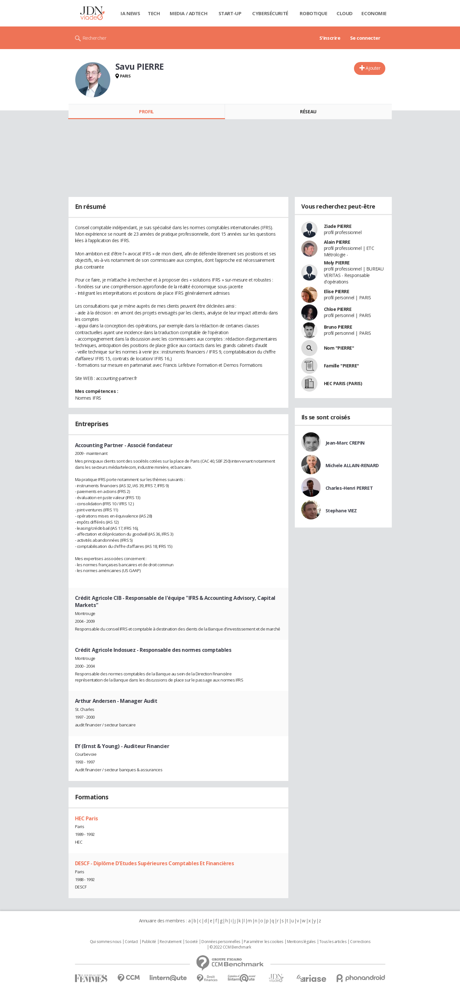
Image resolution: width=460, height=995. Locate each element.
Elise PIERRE (336, 291)
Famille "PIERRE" (341, 366)
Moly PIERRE (337, 263)
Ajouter (373, 68)
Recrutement (170, 941)
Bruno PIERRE (338, 327)
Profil (146, 111)
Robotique (313, 13)
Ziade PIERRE (338, 226)
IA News (130, 13)
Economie (374, 13)
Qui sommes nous (105, 941)
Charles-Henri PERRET (349, 488)
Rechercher (94, 38)
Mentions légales (301, 941)
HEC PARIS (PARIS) (343, 383)
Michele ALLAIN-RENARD (352, 465)
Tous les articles (333, 941)
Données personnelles (220, 941)
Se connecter (365, 38)
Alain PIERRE (337, 242)
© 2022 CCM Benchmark (230, 947)
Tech (154, 13)
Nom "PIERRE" (339, 348)
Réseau (308, 111)
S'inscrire (329, 38)
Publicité (149, 941)
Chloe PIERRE (338, 309)
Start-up (230, 13)
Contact (131, 941)
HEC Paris (86, 818)
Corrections (360, 941)
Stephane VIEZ (341, 511)
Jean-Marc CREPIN (345, 443)
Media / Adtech (188, 13)
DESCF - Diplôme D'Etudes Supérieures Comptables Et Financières (154, 863)
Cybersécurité (270, 13)
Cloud (345, 13)
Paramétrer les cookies (263, 941)
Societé (191, 941)
